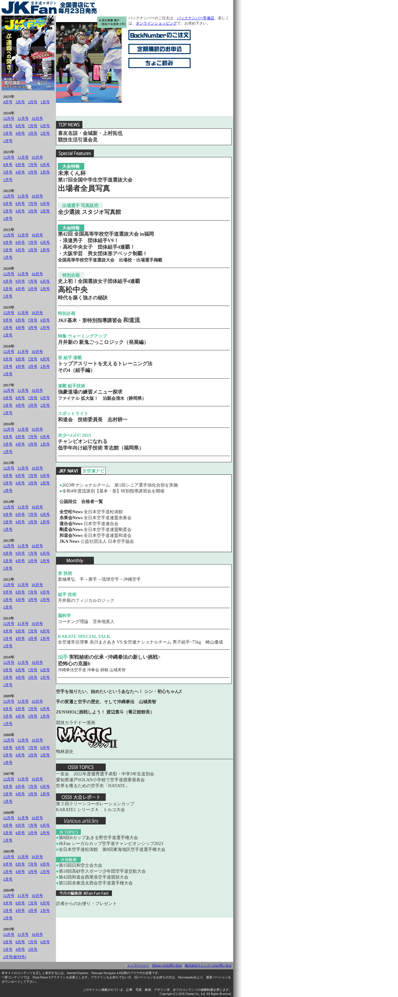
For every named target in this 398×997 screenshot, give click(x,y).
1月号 (45, 102)
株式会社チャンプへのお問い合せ (208, 965)
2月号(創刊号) (14, 957)
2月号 (32, 102)
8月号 (20, 126)
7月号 (32, 126)
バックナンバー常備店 (195, 18)
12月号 (8, 118)
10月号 (37, 118)
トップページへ (138, 965)
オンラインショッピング (156, 23)
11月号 (23, 118)
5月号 (7, 133)
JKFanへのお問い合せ (167, 965)
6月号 (45, 126)
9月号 (7, 126)
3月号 (20, 102)
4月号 (7, 102)
